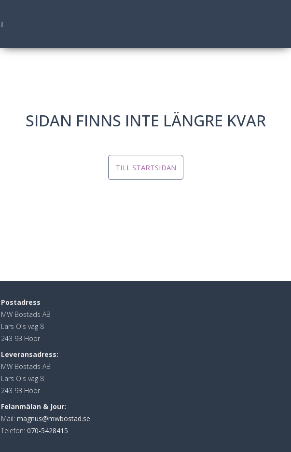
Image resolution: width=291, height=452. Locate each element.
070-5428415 (47, 430)
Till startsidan (145, 167)
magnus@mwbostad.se (53, 418)
